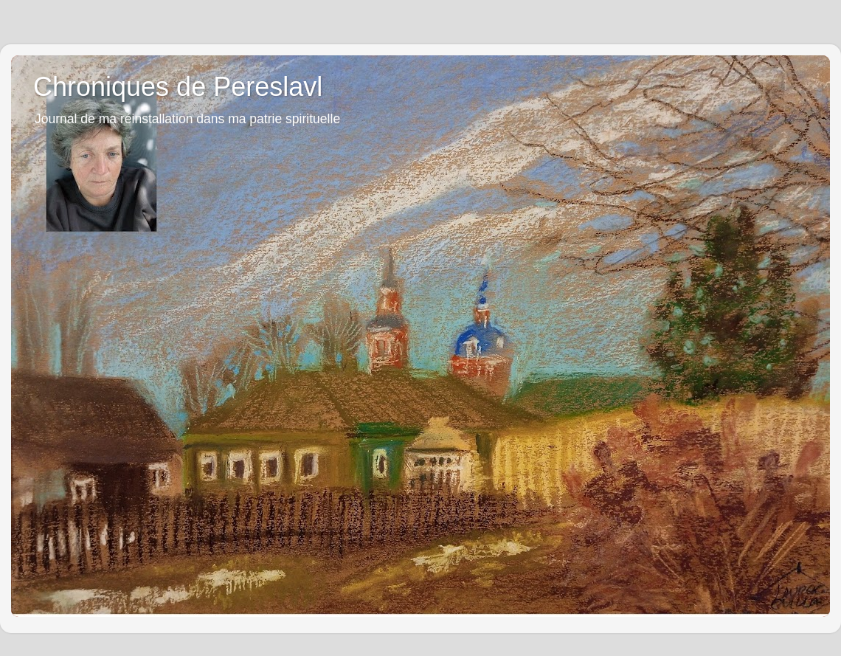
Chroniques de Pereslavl (177, 87)
